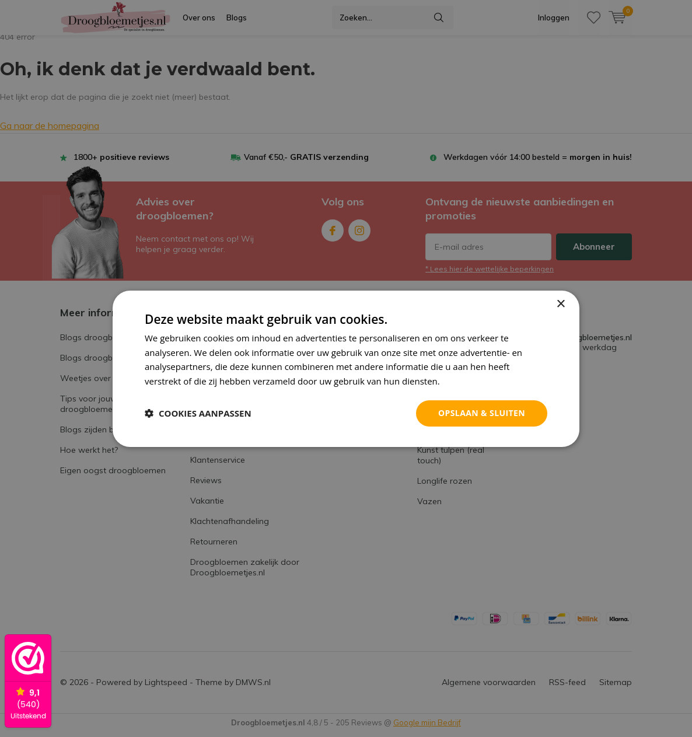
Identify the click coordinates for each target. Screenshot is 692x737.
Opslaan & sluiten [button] (481, 412)
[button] (198, 413)
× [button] (560, 303)
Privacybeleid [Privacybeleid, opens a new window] (469, 381)
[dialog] (346, 368)
